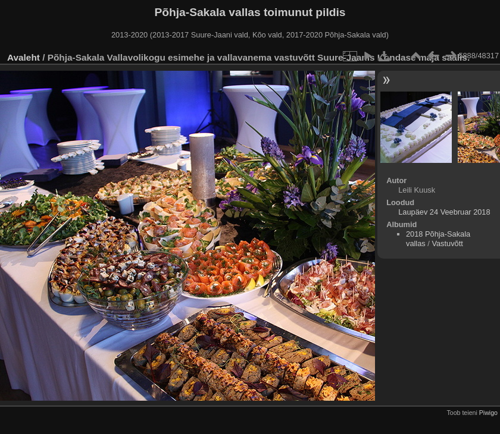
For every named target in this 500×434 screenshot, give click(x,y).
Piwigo (488, 412)
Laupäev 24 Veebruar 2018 (444, 211)
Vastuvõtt (447, 243)
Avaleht (23, 57)
